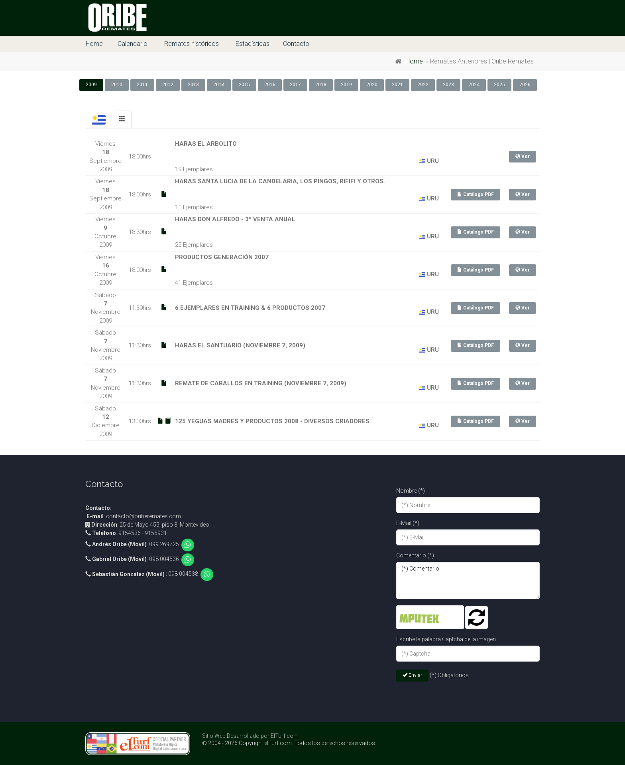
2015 (244, 84)
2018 (320, 84)
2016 (269, 84)
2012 (167, 84)
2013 (193, 84)
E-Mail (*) (407, 523)
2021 (397, 84)
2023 (448, 84)
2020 (371, 84)
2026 (525, 84)
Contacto (296, 44)
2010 (116, 84)
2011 (142, 84)
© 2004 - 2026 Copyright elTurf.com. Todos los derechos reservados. (289, 743)
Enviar (412, 675)
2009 (91, 84)
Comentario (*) (415, 555)
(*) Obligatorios (449, 675)
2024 (474, 84)
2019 (346, 84)
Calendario (132, 44)
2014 (218, 84)
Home (94, 44)
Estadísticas (252, 44)
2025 (499, 84)
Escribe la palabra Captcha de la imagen (446, 639)
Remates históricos (191, 44)
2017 (295, 84)
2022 (422, 84)
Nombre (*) (410, 491)
